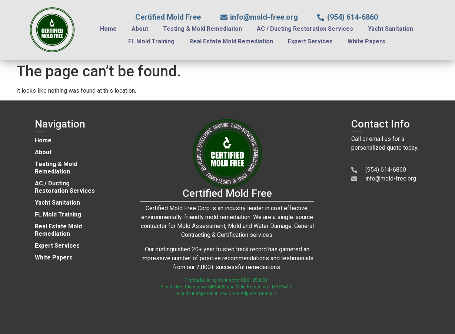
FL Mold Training (151, 41)
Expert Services (310, 41)
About (140, 28)
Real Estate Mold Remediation (231, 41)
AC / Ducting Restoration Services (305, 28)
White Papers (366, 41)
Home (108, 28)
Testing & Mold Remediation (202, 28)
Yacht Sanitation (390, 28)
